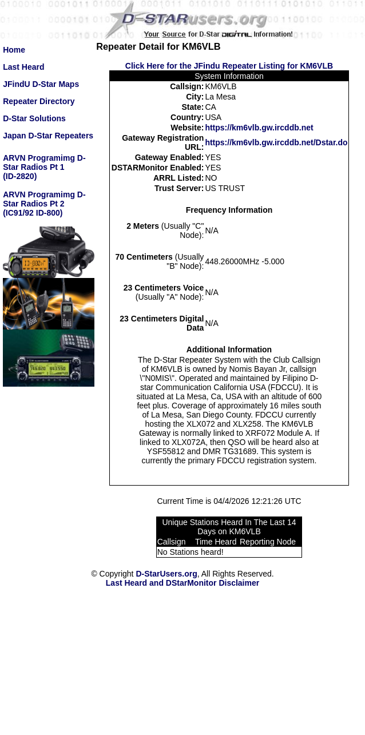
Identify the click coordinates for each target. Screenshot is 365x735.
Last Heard (23, 66)
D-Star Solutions (34, 118)
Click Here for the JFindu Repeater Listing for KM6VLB (229, 65)
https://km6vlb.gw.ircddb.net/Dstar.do (276, 142)
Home (14, 49)
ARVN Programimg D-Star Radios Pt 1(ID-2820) (44, 167)
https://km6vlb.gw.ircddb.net (259, 127)
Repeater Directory (38, 101)
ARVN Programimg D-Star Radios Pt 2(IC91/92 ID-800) (44, 203)
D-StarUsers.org (166, 573)
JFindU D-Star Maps (41, 84)
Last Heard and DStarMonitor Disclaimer (182, 582)
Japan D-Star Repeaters (48, 135)
